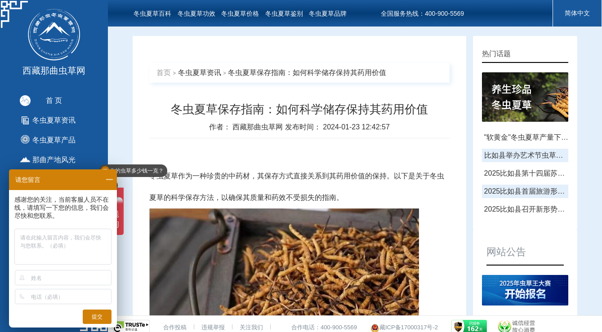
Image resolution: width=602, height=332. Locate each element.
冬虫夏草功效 (196, 13)
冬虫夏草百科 (152, 13)
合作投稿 (175, 327)
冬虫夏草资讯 (199, 72)
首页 (163, 72)
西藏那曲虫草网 (258, 127)
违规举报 (213, 327)
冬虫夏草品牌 (328, 13)
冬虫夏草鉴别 (284, 13)
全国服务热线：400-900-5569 (422, 13)
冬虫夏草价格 (240, 13)
